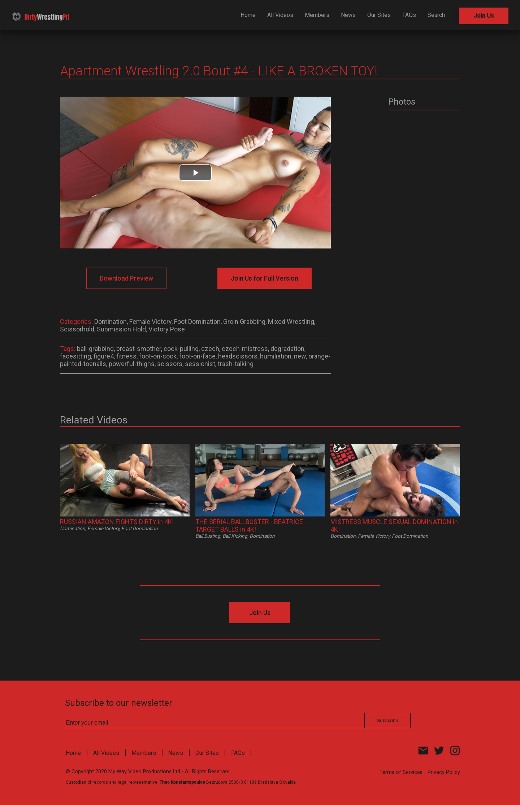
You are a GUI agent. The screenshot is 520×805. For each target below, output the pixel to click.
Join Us (484, 15)
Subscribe (387, 720)
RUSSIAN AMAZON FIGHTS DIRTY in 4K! (117, 521)
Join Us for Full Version (264, 278)
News (348, 15)
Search (436, 15)
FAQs (409, 15)
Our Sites (379, 15)
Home (248, 15)
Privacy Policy (444, 772)
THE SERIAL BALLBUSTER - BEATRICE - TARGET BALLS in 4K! (251, 525)
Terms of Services (401, 772)
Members (317, 15)
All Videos (280, 15)
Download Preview (126, 278)
